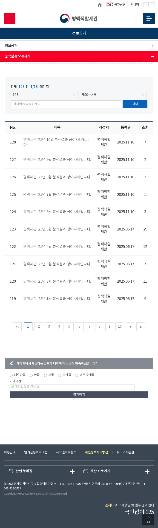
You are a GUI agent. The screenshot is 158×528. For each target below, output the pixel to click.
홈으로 (99, 4)
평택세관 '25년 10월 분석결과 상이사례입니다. (56, 142)
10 (119, 327)
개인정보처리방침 (96, 452)
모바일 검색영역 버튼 (9, 18)
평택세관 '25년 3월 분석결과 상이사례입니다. (57, 264)
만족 (37, 375)
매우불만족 (87, 375)
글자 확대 (146, 4)
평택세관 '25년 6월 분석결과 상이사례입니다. (57, 212)
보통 (51, 375)
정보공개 (11, 46)
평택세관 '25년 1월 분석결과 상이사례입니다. (57, 299)
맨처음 (21, 327)
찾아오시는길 (125, 452)
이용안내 (9, 452)
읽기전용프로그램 (35, 452)
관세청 (134, 5)
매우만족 (20, 375)
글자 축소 (152, 4)
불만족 (67, 375)
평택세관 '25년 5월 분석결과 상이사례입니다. (57, 229)
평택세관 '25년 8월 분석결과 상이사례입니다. (57, 177)
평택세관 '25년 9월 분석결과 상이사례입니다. (57, 160)
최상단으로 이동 (148, 519)
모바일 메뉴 (149, 18)
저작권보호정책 (66, 452)
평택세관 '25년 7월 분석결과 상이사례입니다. (57, 195)
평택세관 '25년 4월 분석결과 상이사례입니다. (57, 247)
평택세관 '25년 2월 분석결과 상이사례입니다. (57, 281)
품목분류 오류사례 (17, 56)
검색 (135, 104)
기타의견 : (16, 381)
